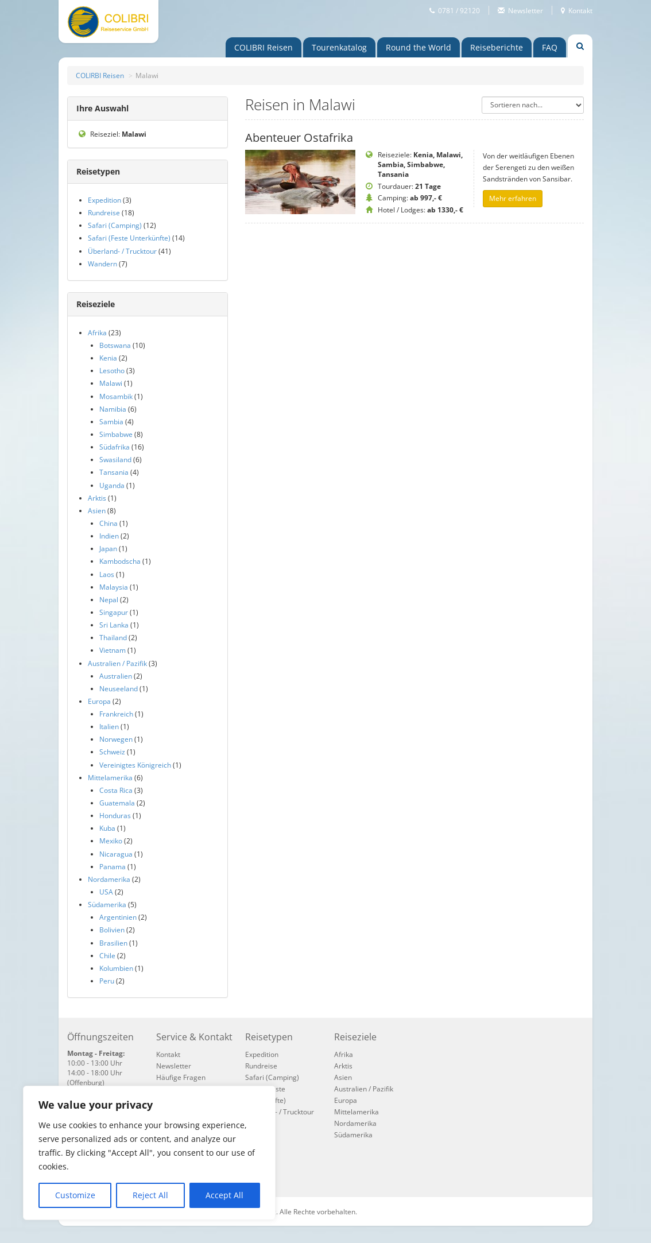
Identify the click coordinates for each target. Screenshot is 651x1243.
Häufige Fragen (181, 1077)
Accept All (224, 1195)
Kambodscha (120, 561)
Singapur (113, 612)
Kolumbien (116, 968)
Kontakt (580, 10)
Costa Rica (116, 790)
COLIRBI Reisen (100, 75)
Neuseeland (118, 689)
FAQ (549, 47)
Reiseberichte (496, 47)
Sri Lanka (114, 625)
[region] (149, 1153)
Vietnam (112, 650)
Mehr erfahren (512, 198)
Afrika (97, 333)
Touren (339, 47)
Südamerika (107, 904)
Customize (75, 1195)
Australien (115, 676)
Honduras (115, 815)
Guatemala (117, 803)
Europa (99, 701)
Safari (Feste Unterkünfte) (129, 238)
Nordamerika (109, 879)
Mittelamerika (110, 778)
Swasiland (115, 459)
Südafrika (114, 447)
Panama (112, 867)
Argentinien (118, 917)
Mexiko (110, 841)
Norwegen (116, 739)
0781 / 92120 (459, 10)
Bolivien (112, 930)
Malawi (110, 383)
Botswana (115, 345)
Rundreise (104, 213)
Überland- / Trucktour (122, 251)
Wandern (102, 264)
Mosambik (116, 396)
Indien (109, 536)
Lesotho (112, 370)
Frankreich (116, 714)
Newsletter (525, 10)
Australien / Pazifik (117, 663)
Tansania (114, 472)
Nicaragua (116, 854)
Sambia (111, 422)
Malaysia (113, 587)
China (108, 523)
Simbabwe (116, 434)
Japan (108, 548)
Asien (97, 511)
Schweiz (112, 752)
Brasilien (113, 943)
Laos (106, 574)
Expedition (104, 200)
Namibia (112, 409)
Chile (107, 956)
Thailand (113, 637)
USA (106, 892)
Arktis (97, 498)
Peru (106, 981)
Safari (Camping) (115, 225)
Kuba (107, 828)
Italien (109, 726)
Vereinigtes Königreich (135, 765)
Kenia (108, 358)
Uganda (112, 485)
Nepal (108, 600)
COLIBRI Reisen (263, 47)
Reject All (150, 1195)
